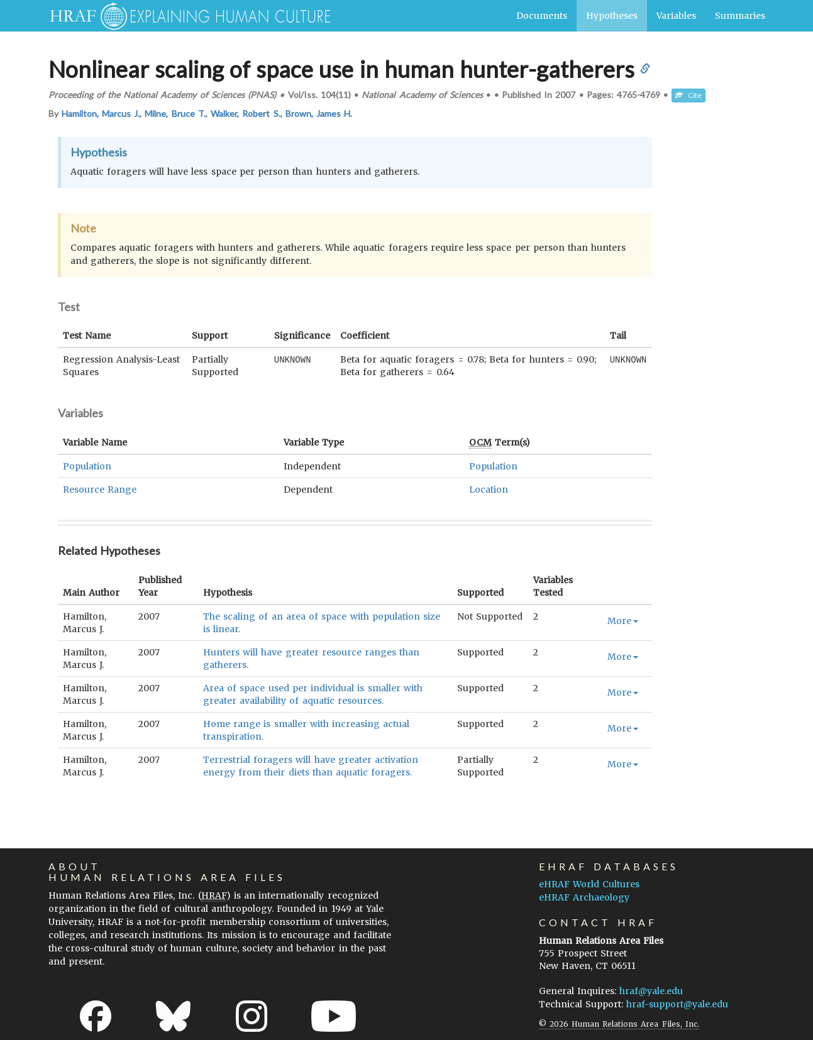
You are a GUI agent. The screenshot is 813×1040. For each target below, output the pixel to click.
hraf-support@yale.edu (677, 1004)
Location (488, 489)
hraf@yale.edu (651, 991)
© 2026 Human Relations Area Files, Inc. (619, 1024)
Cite (688, 95)
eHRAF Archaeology (584, 897)
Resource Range (99, 489)
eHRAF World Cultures (589, 884)
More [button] (622, 621)
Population (87, 466)
